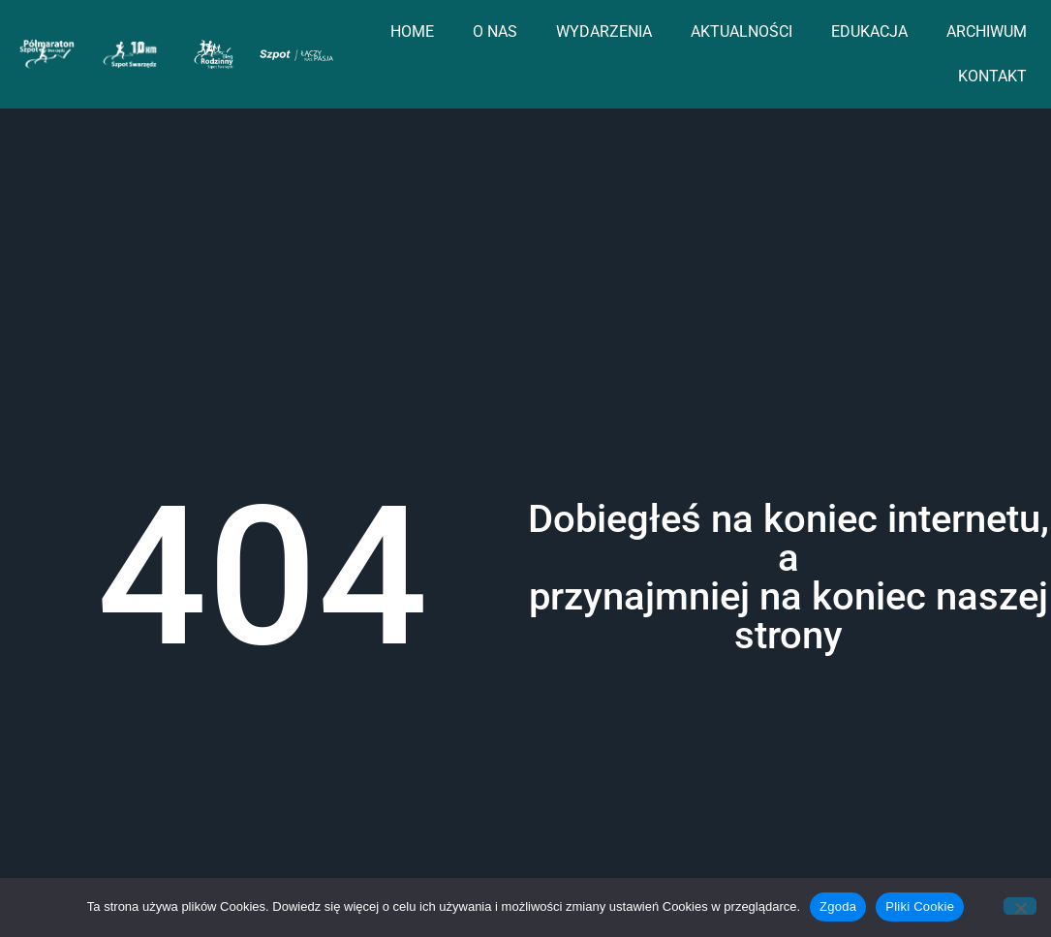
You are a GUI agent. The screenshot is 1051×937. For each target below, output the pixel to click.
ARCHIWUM (986, 31)
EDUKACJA (869, 31)
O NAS (495, 31)
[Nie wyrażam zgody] (1020, 906)
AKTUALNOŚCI (741, 31)
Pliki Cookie (919, 906)
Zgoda (837, 906)
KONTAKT (992, 76)
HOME (412, 31)
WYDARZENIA (604, 31)
